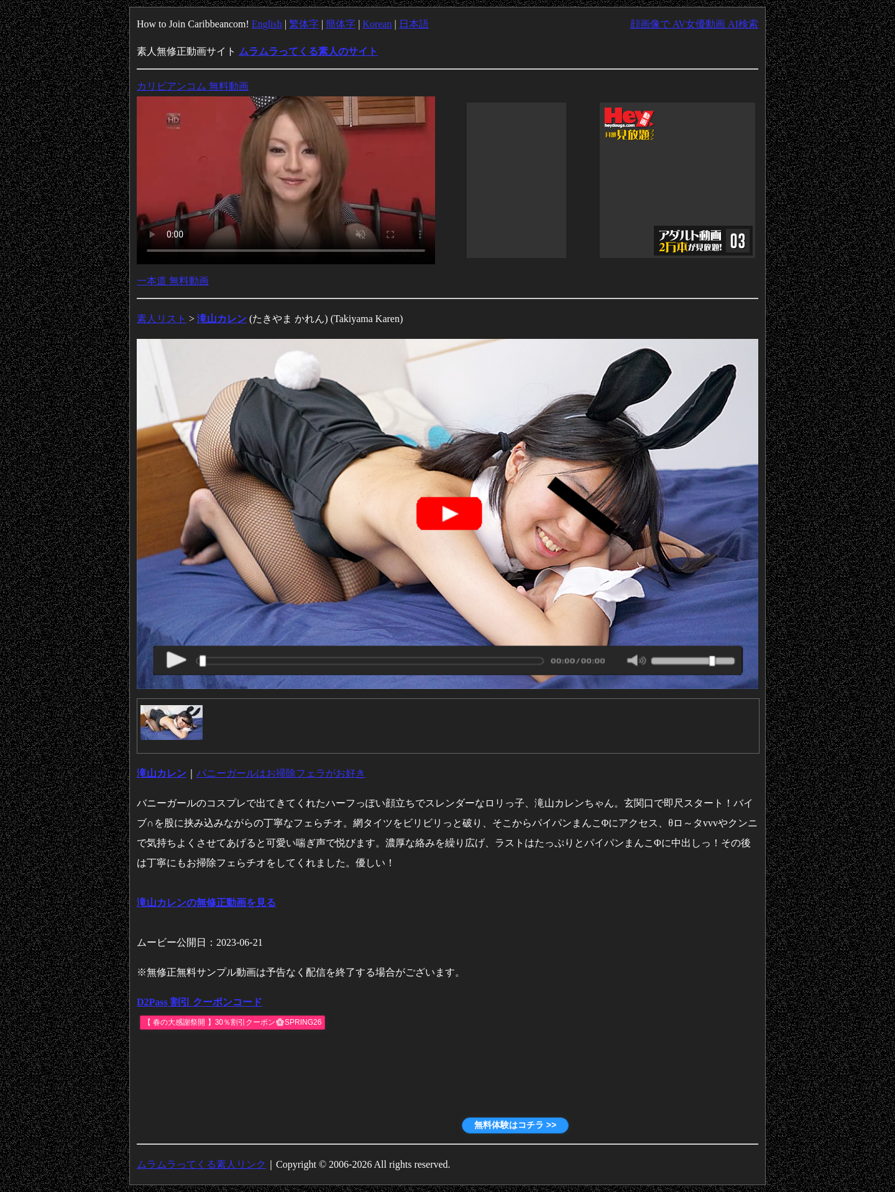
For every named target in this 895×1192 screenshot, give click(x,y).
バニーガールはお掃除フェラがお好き (280, 773)
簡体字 (341, 24)
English (267, 24)
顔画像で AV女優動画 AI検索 (694, 24)
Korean (377, 24)
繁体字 (304, 24)
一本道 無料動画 (173, 280)
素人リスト (161, 318)
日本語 (414, 24)
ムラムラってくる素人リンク (201, 1164)
